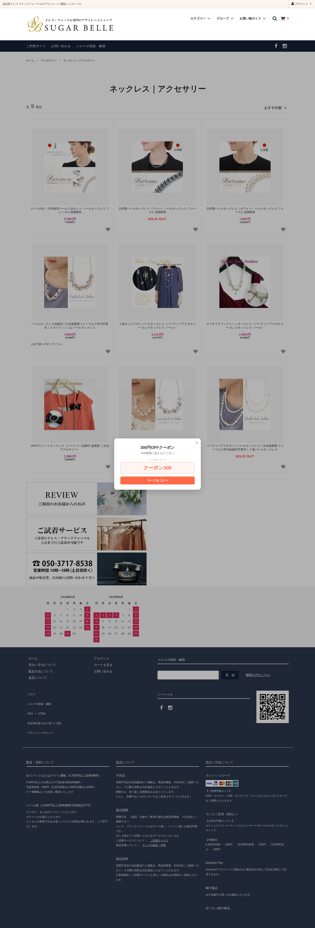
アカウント (302, 3)
